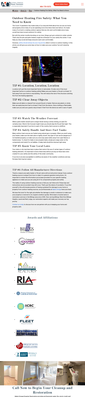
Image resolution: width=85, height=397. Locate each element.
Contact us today (18, 204)
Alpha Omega (56, 189)
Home (15, 10)
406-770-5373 (45, 7)
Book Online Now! (61, 4)
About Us (23, 10)
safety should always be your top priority (32, 43)
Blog (30, 10)
